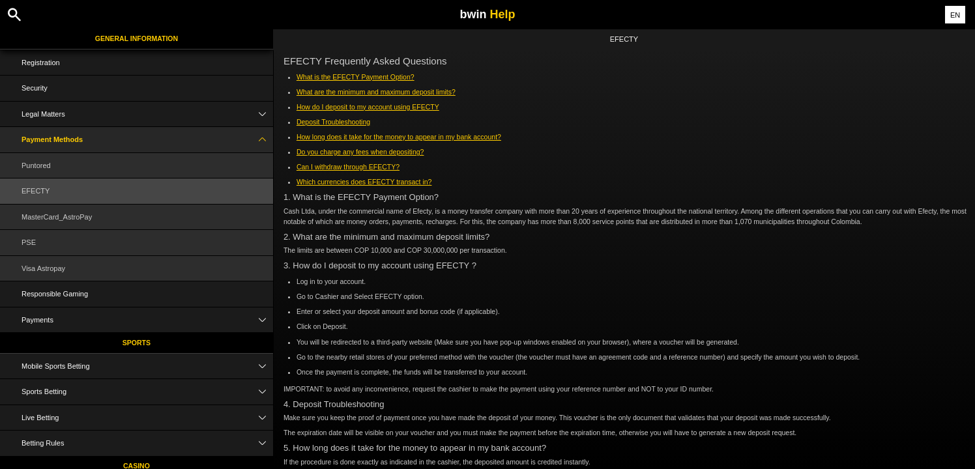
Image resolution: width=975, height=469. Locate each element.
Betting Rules (147, 443)
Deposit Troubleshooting (333, 122)
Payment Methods (147, 139)
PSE (29, 242)
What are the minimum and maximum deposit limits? (376, 92)
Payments (147, 320)
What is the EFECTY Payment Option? (356, 77)
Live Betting (147, 418)
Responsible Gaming (55, 294)
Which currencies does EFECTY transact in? (364, 182)
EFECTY (36, 191)
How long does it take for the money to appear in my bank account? (399, 137)
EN (955, 15)
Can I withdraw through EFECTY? (348, 167)
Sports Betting (147, 392)
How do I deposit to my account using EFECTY (368, 107)
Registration (41, 62)
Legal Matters (147, 114)
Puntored (36, 165)
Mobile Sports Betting (147, 366)
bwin (487, 14)
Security (35, 88)
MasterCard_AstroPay (57, 217)
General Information (136, 38)
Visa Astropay (43, 268)
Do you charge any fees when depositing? (360, 152)
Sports (137, 343)
